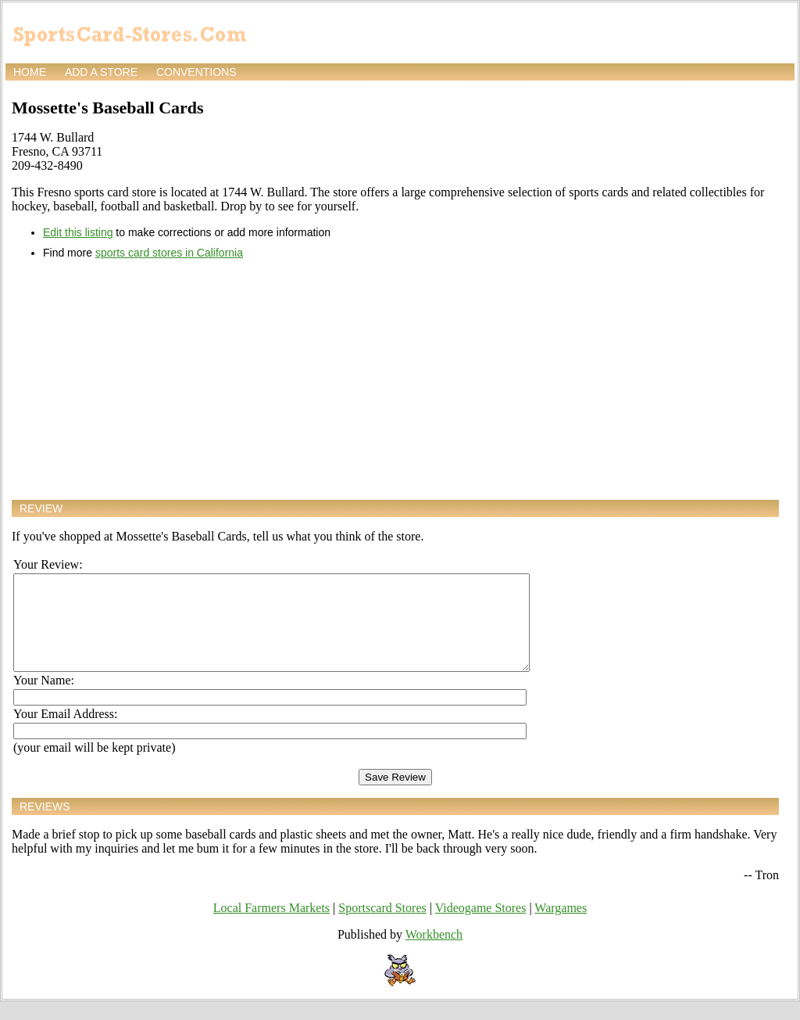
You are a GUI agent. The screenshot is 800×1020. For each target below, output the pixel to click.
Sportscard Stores (382, 926)
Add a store (101, 72)
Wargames (560, 926)
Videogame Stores (481, 926)
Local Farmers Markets (271, 926)
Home (29, 72)
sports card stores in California (169, 252)
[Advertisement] (395, 379)
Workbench (433, 953)
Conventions (196, 72)
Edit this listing (77, 232)
